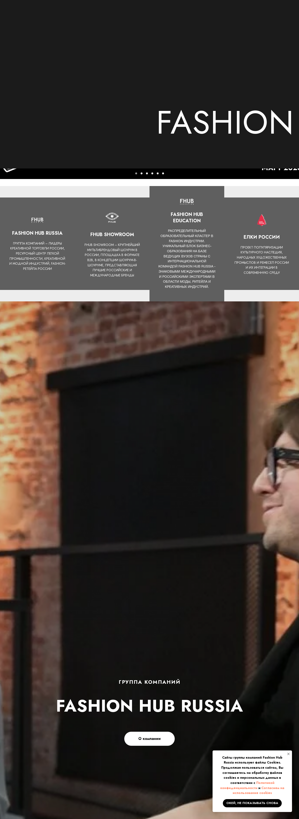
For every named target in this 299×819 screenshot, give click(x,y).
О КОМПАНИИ (57, 26)
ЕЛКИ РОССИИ (265, 26)
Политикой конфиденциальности (247, 785)
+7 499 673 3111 (234, 10)
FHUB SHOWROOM (217, 26)
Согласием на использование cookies (258, 790)
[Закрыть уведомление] (288, 754)
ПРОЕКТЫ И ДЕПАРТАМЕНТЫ (153, 26)
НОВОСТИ (97, 26)
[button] (274, 13)
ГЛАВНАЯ (18, 26)
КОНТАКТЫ (28, 32)
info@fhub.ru (229, 15)
